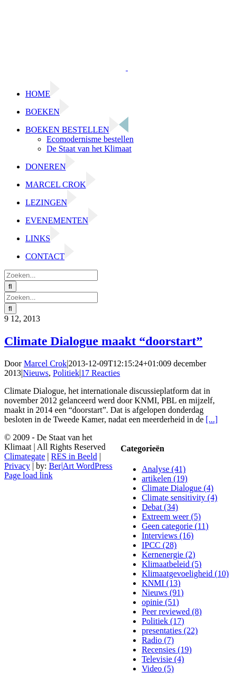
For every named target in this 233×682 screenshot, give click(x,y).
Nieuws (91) (163, 592)
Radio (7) (158, 640)
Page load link (28, 475)
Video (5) (158, 668)
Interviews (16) (167, 535)
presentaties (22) (170, 630)
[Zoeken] (10, 286)
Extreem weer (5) (171, 516)
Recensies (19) (167, 649)
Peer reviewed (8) (172, 611)
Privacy (17, 465)
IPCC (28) (159, 545)
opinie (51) (160, 602)
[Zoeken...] (51, 275)
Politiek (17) (163, 621)
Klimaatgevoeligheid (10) (185, 573)
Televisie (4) (163, 659)
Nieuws (36, 372)
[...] (212, 419)
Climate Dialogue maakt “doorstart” (103, 341)
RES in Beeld (74, 456)
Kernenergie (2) (168, 554)
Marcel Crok (45, 363)
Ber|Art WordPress (81, 465)
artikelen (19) (165, 478)
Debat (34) (160, 507)
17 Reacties (100, 372)
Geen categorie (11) (175, 526)
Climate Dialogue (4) (177, 488)
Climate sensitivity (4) (179, 497)
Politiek (66, 372)
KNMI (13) (161, 583)
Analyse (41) (163, 469)
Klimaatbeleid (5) (171, 564)
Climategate (24, 456)
